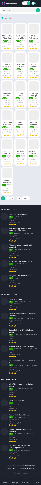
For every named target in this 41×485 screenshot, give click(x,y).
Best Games (25, 483)
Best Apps (15, 483)
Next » (26, 198)
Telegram (36, 483)
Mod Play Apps (30, 465)
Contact (31, 469)
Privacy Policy (11, 469)
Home (5, 483)
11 (19, 198)
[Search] (28, 3)
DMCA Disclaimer (22, 469)
